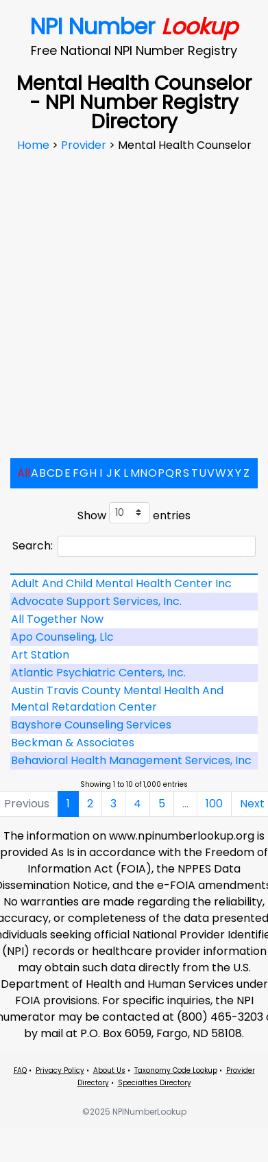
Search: (134, 546)
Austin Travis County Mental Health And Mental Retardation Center (117, 699)
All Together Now (57, 619)
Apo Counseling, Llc (62, 637)
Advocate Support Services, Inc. (96, 601)
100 (214, 803)
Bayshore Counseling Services (91, 725)
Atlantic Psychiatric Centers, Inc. (98, 672)
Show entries (134, 512)
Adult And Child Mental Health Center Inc (121, 583)
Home (34, 145)
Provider (85, 145)
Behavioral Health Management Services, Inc (131, 760)
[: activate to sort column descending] (134, 574)
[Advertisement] (128, 292)
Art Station (40, 655)
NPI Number (134, 26)
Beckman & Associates (72, 742)
